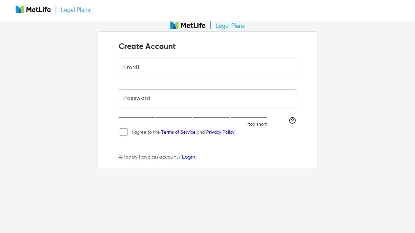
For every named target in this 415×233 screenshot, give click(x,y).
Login (188, 156)
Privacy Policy (220, 132)
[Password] (207, 98)
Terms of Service (178, 132)
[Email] (207, 68)
